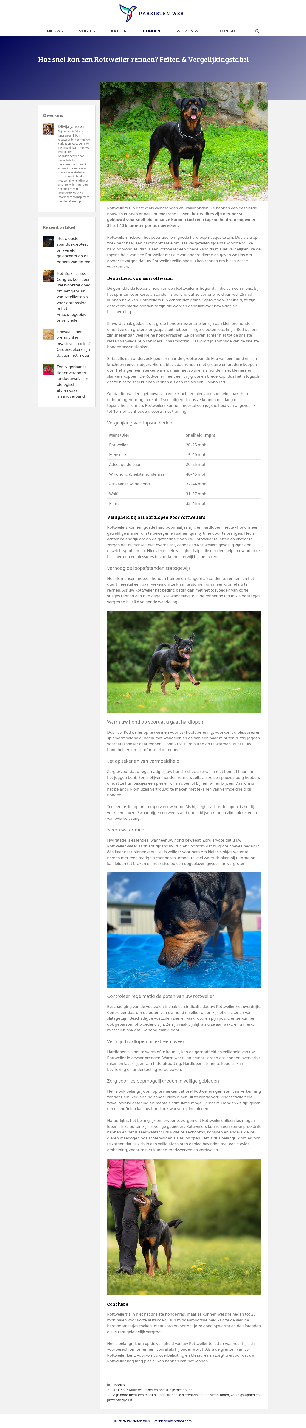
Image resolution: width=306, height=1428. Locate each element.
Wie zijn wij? (190, 31)
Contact (229, 31)
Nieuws (55, 31)
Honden (151, 31)
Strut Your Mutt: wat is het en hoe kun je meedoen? (152, 1389)
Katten (119, 31)
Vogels (87, 31)
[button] (257, 31)
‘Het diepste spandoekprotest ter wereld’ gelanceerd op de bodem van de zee (73, 250)
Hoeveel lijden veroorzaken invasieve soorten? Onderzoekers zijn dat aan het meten (74, 343)
